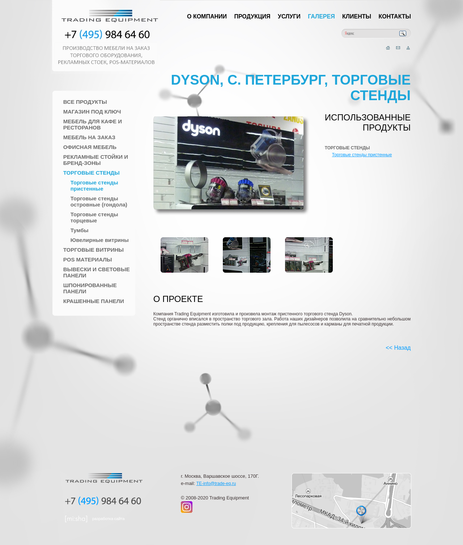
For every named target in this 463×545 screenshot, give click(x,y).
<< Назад (398, 348)
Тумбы (80, 230)
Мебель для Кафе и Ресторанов (92, 124)
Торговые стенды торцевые (94, 217)
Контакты (395, 16)
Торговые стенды (91, 173)
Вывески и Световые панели (96, 272)
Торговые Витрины (93, 250)
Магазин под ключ (92, 111)
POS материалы (87, 259)
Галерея (321, 16)
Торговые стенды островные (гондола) (99, 201)
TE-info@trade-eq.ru (216, 483)
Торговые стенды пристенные (94, 185)
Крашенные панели (93, 301)
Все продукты (85, 102)
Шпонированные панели (90, 288)
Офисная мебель (89, 147)
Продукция (252, 16)
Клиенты (356, 16)
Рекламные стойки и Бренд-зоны (95, 160)
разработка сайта (108, 518)
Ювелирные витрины (100, 240)
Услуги (289, 16)
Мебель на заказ (89, 137)
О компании (207, 16)
